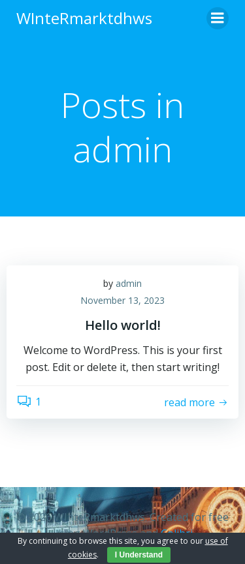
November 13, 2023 (122, 300)
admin (129, 283)
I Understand (139, 554)
